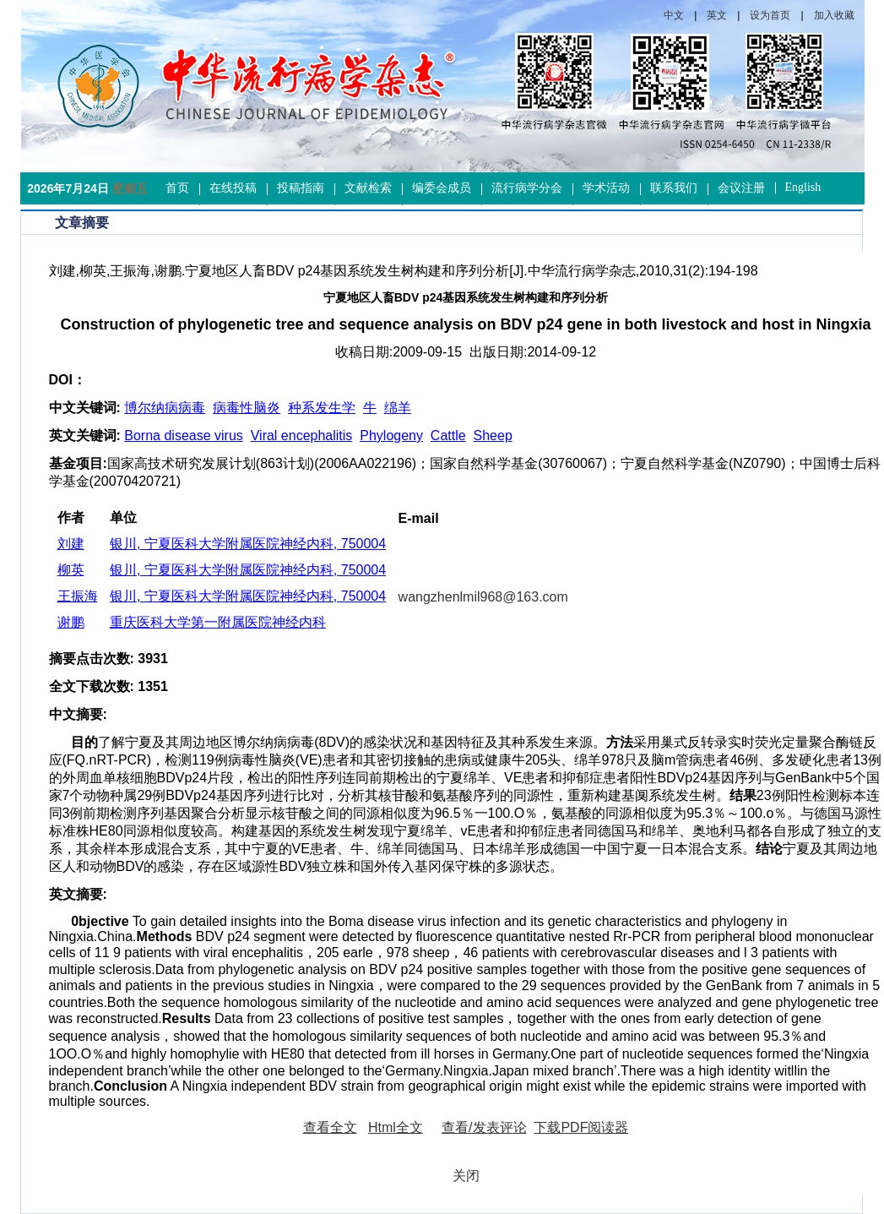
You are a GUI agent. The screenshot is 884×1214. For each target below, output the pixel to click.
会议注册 (741, 188)
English (803, 187)
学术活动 (606, 188)
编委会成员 (441, 188)
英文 (717, 15)
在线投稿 (233, 188)
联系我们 (673, 188)
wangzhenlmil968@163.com (483, 597)
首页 (177, 188)
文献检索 (368, 188)
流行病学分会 (526, 188)
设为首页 (770, 15)
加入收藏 (834, 15)
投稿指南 (300, 188)
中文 (674, 15)
